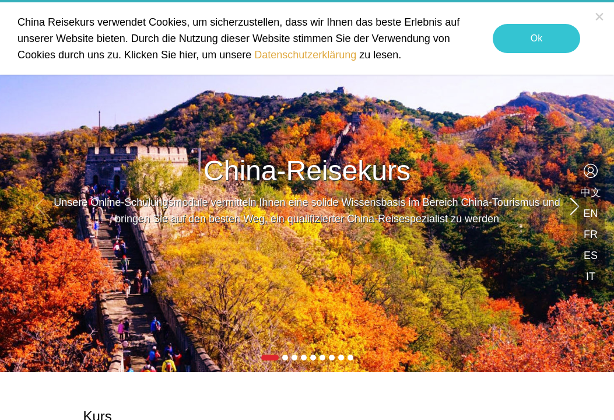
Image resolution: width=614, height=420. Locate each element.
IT (590, 276)
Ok (536, 38)
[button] (574, 206)
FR (591, 234)
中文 (590, 192)
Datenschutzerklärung (305, 55)
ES (591, 255)
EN (590, 213)
